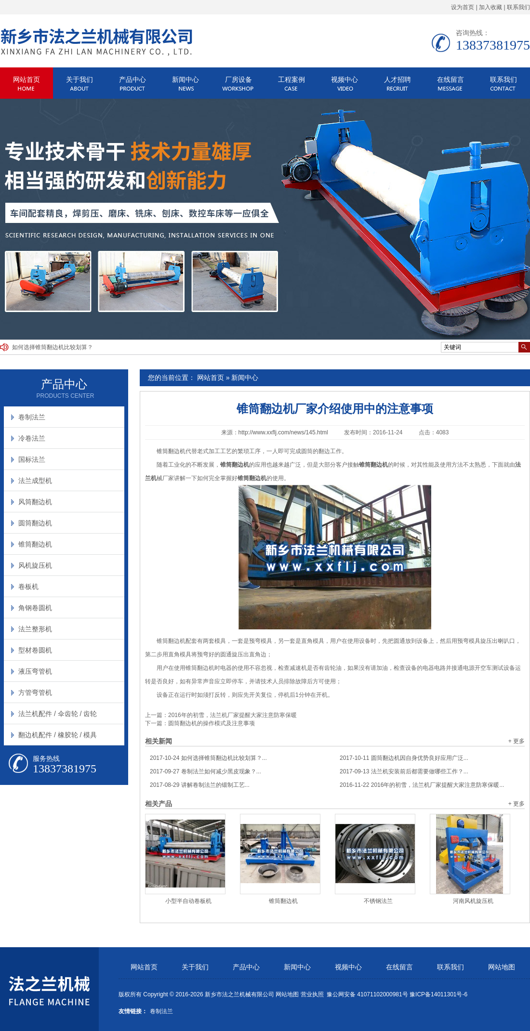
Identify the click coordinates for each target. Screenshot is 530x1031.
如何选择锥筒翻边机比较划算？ (52, 347)
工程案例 (291, 79)
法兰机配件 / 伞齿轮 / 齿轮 (57, 714)
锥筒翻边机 (171, 451)
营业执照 (312, 994)
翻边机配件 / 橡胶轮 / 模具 (57, 735)
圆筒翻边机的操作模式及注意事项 (211, 723)
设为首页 (462, 7)
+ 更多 (516, 741)
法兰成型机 (35, 480)
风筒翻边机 (35, 502)
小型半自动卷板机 (188, 901)
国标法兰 (31, 459)
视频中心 (344, 79)
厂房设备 (238, 79)
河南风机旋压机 (473, 901)
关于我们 (79, 79)
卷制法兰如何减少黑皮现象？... (205, 771)
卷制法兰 (31, 417)
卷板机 (28, 586)
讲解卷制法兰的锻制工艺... (200, 785)
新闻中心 (185, 79)
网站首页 (26, 79)
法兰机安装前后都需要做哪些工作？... (404, 771)
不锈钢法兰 (378, 901)
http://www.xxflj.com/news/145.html (283, 432)
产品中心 (132, 79)
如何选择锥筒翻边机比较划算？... (208, 758)
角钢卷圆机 (35, 608)
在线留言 (450, 79)
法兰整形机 (35, 629)
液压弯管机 (35, 671)
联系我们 (518, 7)
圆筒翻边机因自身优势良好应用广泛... (404, 758)
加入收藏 (490, 7)
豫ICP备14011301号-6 (438, 994)
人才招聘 (397, 79)
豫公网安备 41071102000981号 (367, 994)
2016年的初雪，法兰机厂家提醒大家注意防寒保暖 (232, 715)
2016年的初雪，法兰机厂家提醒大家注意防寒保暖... (422, 785)
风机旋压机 (35, 565)
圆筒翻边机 (35, 523)
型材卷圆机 (35, 650)
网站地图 (501, 967)
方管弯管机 (35, 692)
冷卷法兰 (31, 438)
